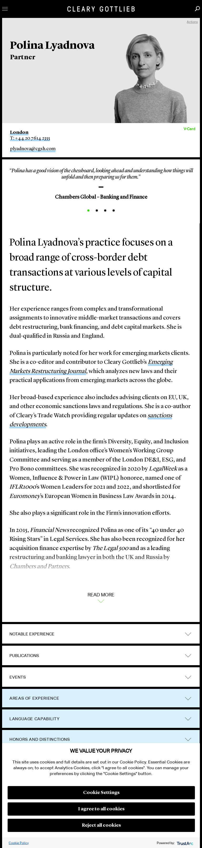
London (19, 132)
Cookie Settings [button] (101, 792)
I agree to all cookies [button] (101, 809)
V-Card (189, 129)
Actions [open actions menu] (192, 22)
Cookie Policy (19, 843)
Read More (101, 597)
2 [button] (97, 210)
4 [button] (114, 210)
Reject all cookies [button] (101, 825)
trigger (188, 634)
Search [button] (197, 8)
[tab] (100, 634)
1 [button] (88, 210)
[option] (101, 182)
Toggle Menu (5, 9)
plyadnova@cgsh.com (32, 148)
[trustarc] (184, 843)
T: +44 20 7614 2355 (30, 138)
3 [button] (105, 210)
